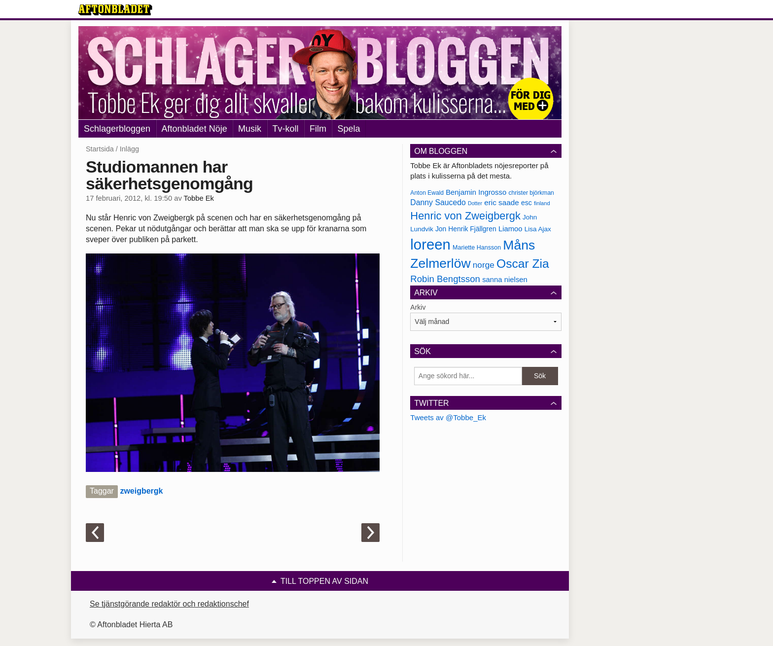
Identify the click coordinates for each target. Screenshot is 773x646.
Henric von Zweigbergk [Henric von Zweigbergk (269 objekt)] (465, 216)
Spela (348, 129)
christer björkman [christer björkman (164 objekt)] (531, 192)
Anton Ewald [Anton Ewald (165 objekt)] (427, 192)
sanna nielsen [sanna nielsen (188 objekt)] (504, 280)
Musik (249, 129)
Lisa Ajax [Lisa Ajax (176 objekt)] (538, 229)
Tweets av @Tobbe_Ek (448, 417)
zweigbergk (141, 491)
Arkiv (417, 307)
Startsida (100, 149)
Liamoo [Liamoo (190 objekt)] (510, 229)
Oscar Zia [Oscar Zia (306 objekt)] (522, 263)
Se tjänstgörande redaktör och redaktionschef (169, 604)
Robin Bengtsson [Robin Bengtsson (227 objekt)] (445, 279)
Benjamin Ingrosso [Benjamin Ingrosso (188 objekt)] (476, 192)
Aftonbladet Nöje (194, 129)
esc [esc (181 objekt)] (526, 203)
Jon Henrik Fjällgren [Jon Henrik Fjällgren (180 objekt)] (465, 229)
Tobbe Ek (199, 198)
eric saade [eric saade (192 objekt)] (501, 202)
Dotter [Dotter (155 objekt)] (475, 203)
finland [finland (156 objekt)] (542, 203)
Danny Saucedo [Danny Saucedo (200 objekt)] (437, 202)
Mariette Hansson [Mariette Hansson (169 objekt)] (477, 247)
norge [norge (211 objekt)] (483, 265)
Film (318, 129)
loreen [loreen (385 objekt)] (430, 244)
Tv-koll (286, 129)
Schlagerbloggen (117, 129)
